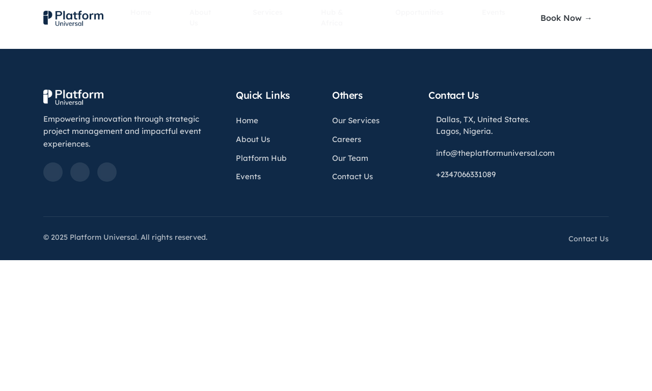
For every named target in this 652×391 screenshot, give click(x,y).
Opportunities (406, 17)
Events (468, 17)
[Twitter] (80, 172)
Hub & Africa (332, 17)
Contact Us (352, 176)
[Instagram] (107, 172)
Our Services (355, 120)
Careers (346, 139)
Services (270, 17)
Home (163, 17)
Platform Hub (261, 158)
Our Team (350, 158)
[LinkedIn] (53, 172)
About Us (214, 17)
